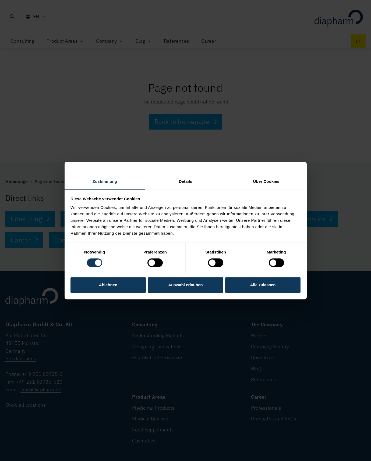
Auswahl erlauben (185, 285)
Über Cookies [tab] (266, 181)
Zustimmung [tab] (105, 181)
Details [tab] (185, 181)
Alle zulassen (262, 285)
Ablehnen (108, 285)
